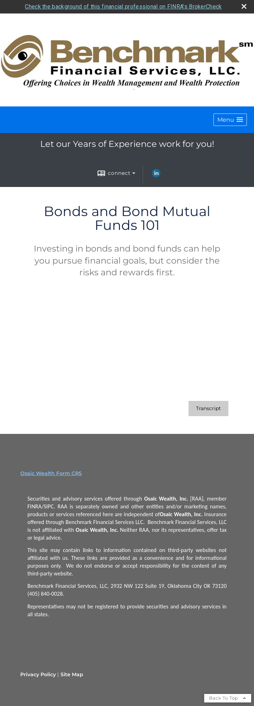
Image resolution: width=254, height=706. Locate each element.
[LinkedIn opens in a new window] (156, 175)
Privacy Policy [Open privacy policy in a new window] (38, 674)
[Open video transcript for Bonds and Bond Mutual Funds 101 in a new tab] (208, 408)
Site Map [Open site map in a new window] (71, 674)
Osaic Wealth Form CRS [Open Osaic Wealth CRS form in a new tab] (51, 473)
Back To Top (227, 698)
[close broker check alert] (244, 6)
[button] (230, 120)
